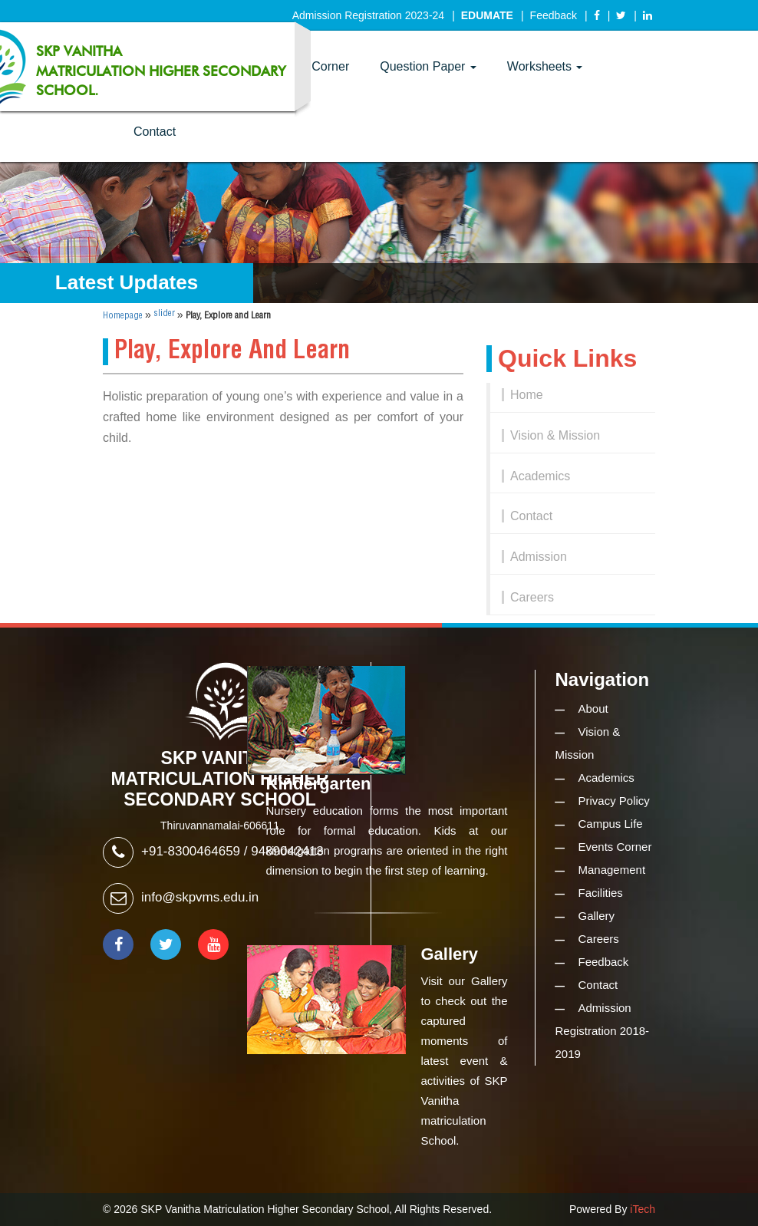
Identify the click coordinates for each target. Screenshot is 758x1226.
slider (164, 313)
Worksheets (545, 66)
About (593, 708)
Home (526, 394)
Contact (154, 131)
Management (612, 869)
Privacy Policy (614, 800)
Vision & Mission (555, 435)
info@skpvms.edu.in (200, 897)
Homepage (123, 315)
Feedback (553, 15)
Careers (532, 597)
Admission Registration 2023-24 (368, 15)
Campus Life (610, 823)
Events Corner (615, 846)
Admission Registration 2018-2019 (602, 1030)
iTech (642, 1209)
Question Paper (428, 66)
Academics (540, 476)
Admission (538, 556)
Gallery (596, 915)
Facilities (600, 892)
